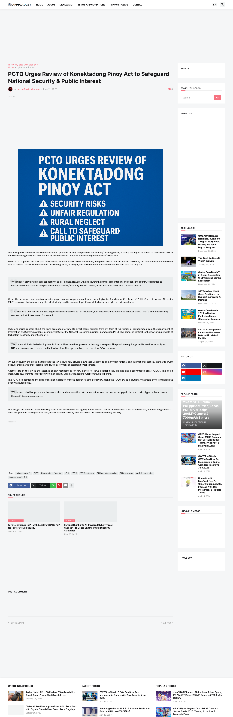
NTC (67, 473)
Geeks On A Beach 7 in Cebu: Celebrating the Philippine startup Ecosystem (209, 276)
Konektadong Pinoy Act (51, 473)
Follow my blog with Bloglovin (23, 64)
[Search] (197, 97)
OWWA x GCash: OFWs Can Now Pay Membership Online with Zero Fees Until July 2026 (209, 462)
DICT (36, 473)
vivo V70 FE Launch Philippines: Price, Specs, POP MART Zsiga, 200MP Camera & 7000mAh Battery (197, 695)
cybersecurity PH (25, 67)
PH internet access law (107, 473)
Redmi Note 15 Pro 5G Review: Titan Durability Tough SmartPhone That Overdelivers (50, 693)
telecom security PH (18, 477)
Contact (138, 4)
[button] (214, 4)
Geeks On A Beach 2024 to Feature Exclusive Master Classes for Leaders (209, 314)
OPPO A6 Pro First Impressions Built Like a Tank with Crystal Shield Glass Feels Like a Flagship (51, 708)
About (51, 4)
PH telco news (126, 473)
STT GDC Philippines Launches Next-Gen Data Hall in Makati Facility (209, 334)
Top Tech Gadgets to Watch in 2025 (209, 259)
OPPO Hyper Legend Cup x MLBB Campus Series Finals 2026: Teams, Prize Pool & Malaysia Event (209, 440)
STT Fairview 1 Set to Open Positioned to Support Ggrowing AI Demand (209, 295)
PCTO (74, 473)
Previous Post (17, 623)
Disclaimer (66, 4)
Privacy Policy (119, 4)
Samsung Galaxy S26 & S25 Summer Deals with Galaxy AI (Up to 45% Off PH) (125, 710)
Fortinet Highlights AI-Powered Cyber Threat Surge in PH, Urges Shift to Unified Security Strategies (88, 528)
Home (39, 4)
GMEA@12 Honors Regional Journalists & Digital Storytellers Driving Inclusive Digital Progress (209, 241)
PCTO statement (87, 473)
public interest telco (144, 473)
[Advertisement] (103, 36)
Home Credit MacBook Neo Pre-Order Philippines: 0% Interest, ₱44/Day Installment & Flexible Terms (210, 485)
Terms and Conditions (91, 4)
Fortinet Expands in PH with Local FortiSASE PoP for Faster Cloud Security (34, 526)
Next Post (166, 623)
